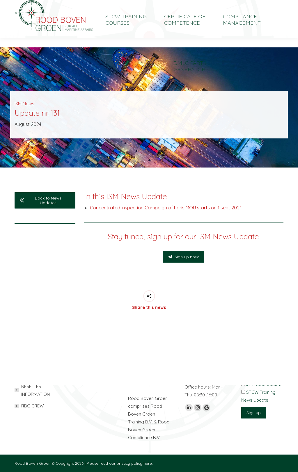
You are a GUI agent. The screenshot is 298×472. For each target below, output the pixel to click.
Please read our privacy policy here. (120, 463)
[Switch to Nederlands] (238, 5)
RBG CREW (32, 406)
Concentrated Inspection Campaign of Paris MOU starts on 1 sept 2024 (166, 208)
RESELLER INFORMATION (35, 390)
